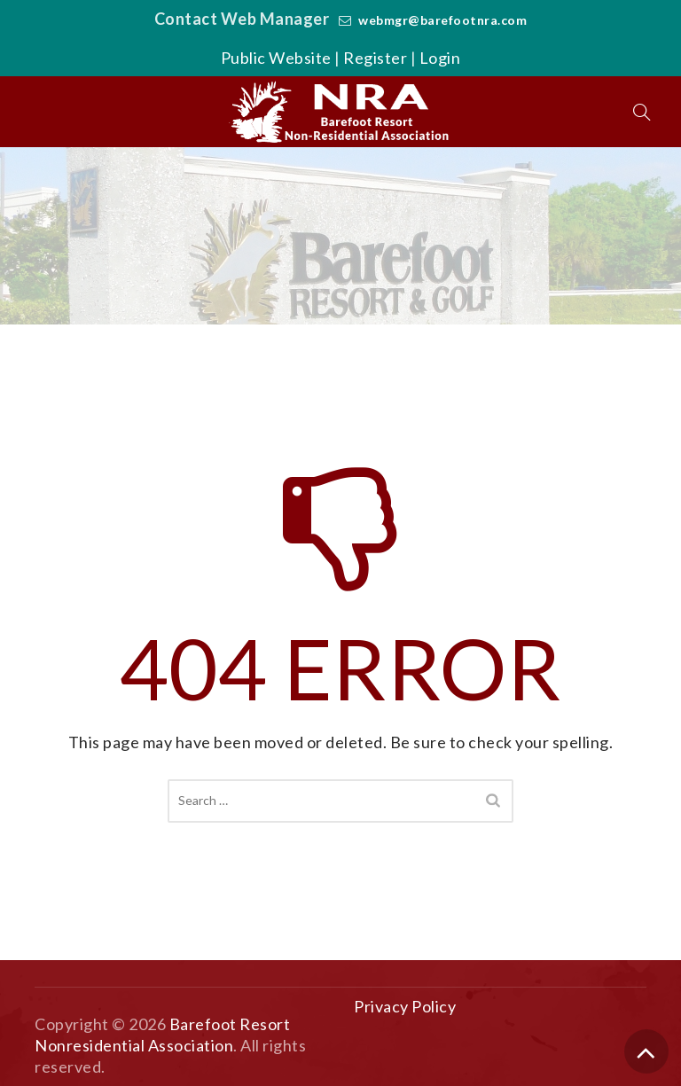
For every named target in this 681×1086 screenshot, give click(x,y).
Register (375, 57)
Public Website (276, 57)
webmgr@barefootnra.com (442, 19)
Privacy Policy (405, 1006)
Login (440, 57)
